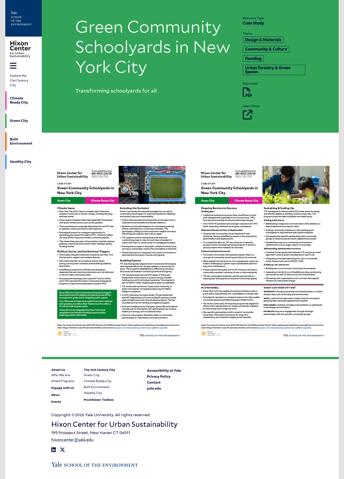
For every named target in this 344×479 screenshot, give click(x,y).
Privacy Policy (158, 376)
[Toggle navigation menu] (13, 65)
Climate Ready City (19, 100)
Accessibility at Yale (164, 370)
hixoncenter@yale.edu (72, 439)
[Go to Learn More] (247, 114)
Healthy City (20, 162)
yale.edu (154, 388)
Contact (154, 382)
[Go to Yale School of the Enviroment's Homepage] (21, 18)
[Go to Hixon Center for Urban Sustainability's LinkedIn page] (53, 450)
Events (56, 402)
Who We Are (60, 375)
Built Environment (21, 141)
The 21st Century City (99, 369)
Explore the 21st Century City (19, 80)
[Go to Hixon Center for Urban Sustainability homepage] (20, 49)
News (55, 395)
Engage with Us (62, 388)
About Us (58, 369)
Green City (19, 121)
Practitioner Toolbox (98, 400)
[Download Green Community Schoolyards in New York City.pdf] (247, 92)
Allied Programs (62, 381)
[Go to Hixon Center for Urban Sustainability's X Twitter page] (62, 450)
